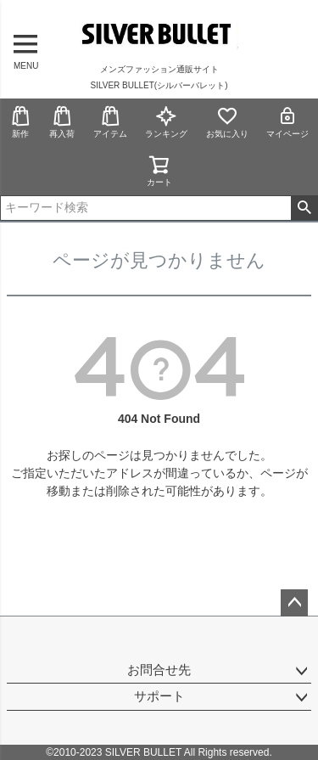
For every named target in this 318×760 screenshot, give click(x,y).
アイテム (110, 121)
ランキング (166, 121)
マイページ (287, 121)
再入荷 (62, 121)
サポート (159, 696)
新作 (20, 121)
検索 (304, 208)
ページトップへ (294, 602)
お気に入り (227, 121)
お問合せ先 (159, 669)
